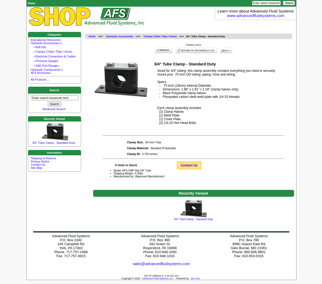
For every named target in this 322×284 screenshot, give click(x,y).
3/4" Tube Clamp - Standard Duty (53, 140)
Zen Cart (195, 278)
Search (54, 90)
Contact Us (189, 165)
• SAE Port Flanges (46, 65)
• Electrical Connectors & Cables (55, 56)
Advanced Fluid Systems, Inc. (158, 278)
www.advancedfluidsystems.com (255, 15)
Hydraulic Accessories (119, 36)
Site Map (36, 167)
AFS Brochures (41, 72)
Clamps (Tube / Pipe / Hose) (160, 36)
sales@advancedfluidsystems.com (161, 264)
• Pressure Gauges (46, 60)
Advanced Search (54, 108)
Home (31, 3)
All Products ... (40, 79)
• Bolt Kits (40, 47)
